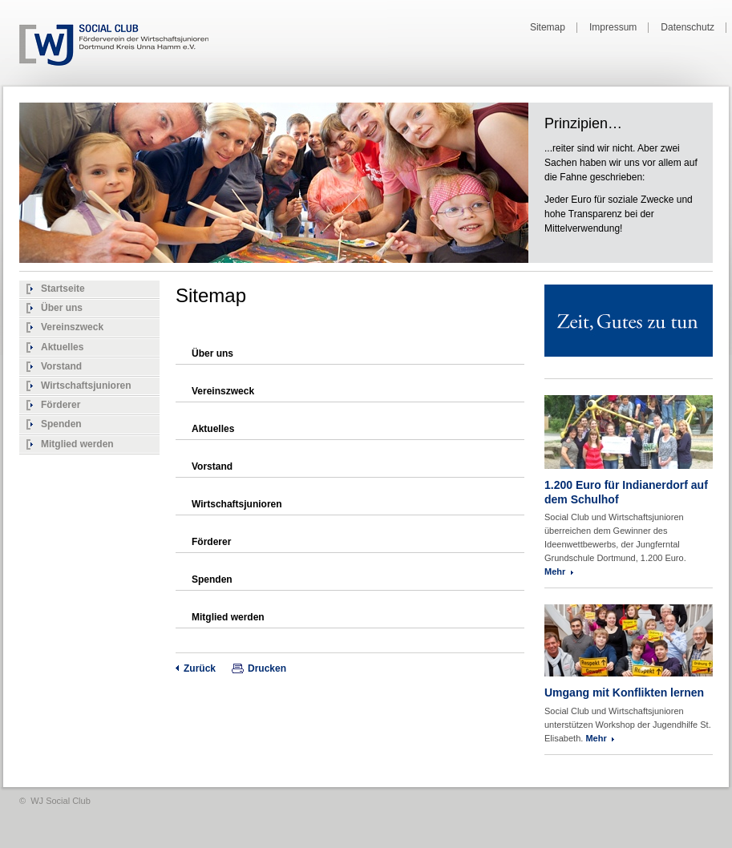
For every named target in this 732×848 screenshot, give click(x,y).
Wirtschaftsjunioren (86, 385)
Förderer (60, 404)
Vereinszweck (72, 327)
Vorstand (61, 366)
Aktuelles (62, 347)
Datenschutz (687, 27)
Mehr (554, 571)
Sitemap (547, 27)
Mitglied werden (77, 444)
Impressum (613, 27)
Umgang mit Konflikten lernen (624, 692)
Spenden (61, 424)
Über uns (62, 307)
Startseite (63, 288)
